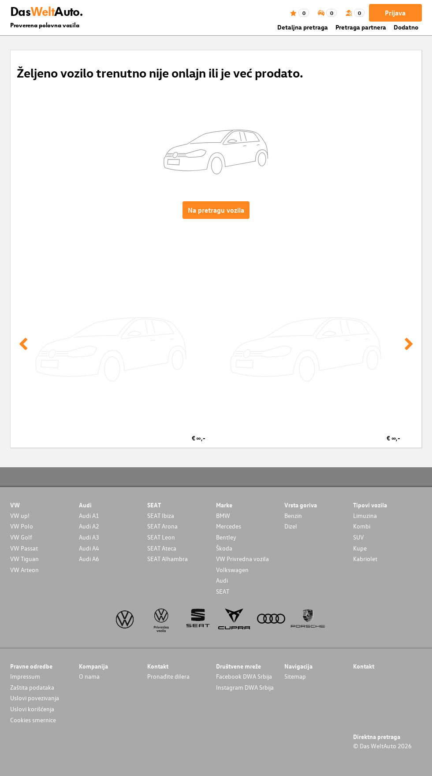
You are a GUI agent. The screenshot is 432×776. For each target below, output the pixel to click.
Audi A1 (89, 515)
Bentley (226, 537)
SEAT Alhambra (167, 558)
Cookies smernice (33, 720)
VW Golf (21, 537)
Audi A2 (89, 526)
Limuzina (365, 515)
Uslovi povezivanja (34, 698)
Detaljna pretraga (302, 27)
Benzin (293, 515)
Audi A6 (89, 558)
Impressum (25, 676)
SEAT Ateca (161, 548)
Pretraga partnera (360, 27)
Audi (222, 580)
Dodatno (406, 27)
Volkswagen (232, 569)
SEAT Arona (162, 526)
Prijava (395, 12)
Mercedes (228, 526)
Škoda (224, 548)
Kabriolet (365, 558)
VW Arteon (24, 569)
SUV (358, 537)
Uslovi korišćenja (32, 709)
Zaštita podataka (32, 687)
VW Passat (24, 548)
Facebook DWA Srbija (244, 676)
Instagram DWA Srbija (245, 687)
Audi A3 (89, 537)
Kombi (361, 526)
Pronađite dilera (168, 676)
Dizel (290, 526)
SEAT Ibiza (160, 515)
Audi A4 (89, 548)
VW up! (20, 515)
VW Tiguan (24, 558)
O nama (89, 676)
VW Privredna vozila (242, 558)
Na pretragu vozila (216, 210)
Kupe (360, 548)
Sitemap (295, 676)
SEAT (222, 591)
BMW (223, 515)
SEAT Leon (161, 537)
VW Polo (21, 526)
